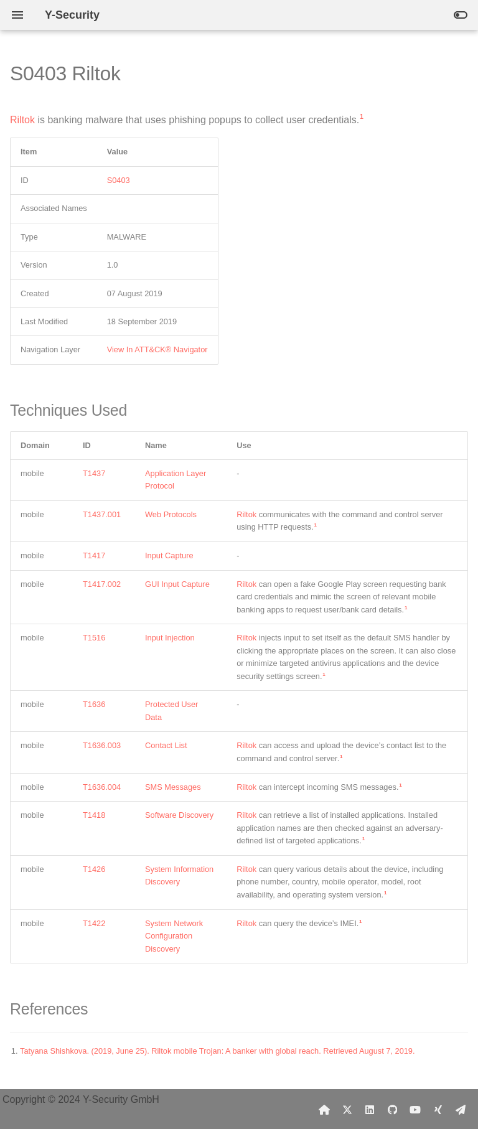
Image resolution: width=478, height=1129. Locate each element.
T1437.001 (102, 514)
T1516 (94, 637)
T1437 (94, 473)
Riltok (22, 120)
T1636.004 (102, 787)
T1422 (94, 923)
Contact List (166, 745)
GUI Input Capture (177, 584)
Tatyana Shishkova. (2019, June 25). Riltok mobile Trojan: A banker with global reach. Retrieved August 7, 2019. (217, 1051)
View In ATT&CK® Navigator (157, 349)
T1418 (94, 815)
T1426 (94, 869)
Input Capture (169, 555)
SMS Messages (173, 787)
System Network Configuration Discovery (174, 936)
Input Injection (170, 637)
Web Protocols (171, 514)
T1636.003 (102, 745)
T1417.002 (102, 584)
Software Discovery (179, 815)
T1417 (94, 555)
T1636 (94, 704)
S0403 (118, 180)
